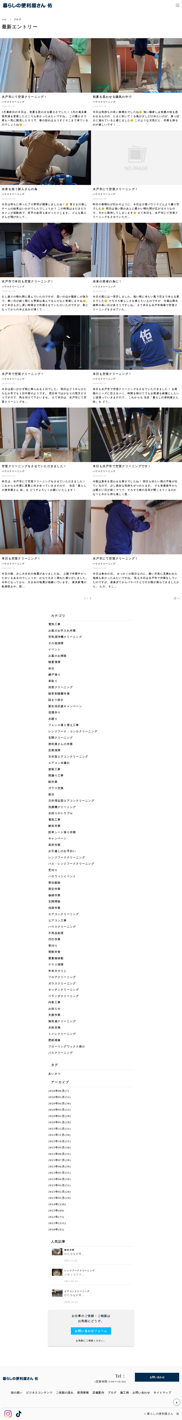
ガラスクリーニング (62, 983)
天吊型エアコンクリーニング (68, 756)
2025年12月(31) (59, 1128)
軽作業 (53, 781)
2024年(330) (57, 1204)
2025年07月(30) (59, 1160)
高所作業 (54, 844)
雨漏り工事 (56, 775)
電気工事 (54, 624)
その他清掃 (56, 643)
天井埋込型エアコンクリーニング (71, 800)
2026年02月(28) (59, 1116)
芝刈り (53, 870)
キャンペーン (57, 838)
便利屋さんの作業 (60, 744)
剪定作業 (54, 889)
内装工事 (54, 1002)
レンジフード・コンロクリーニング (72, 731)
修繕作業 (54, 895)
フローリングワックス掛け (66, 1046)
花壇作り (54, 712)
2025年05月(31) (59, 1172)
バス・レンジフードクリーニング (71, 863)
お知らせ (54, 1008)
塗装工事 (54, 769)
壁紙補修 (54, 1040)
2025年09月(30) (59, 1147)
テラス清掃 (56, 964)
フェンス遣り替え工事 (63, 725)
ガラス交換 (56, 788)
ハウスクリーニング (62, 926)
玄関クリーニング (60, 737)
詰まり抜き (56, 699)
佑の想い (17, 1392)
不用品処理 (56, 933)
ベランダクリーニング (63, 996)
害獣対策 (54, 952)
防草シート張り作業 (62, 832)
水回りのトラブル (60, 813)
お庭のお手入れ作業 (62, 630)
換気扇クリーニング (62, 1021)
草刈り (53, 945)
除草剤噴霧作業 (59, 693)
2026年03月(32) (59, 1109)
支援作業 (54, 1015)
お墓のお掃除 (57, 655)
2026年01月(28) (59, 1122)
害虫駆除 (54, 882)
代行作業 (54, 939)
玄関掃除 (54, 901)
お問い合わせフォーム (91, 1330)
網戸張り (54, 674)
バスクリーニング (60, 1052)
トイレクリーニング (62, 1034)
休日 (51, 668)
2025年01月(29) (59, 1198)
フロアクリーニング (62, 977)
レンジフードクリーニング (66, 857)
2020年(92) (56, 1229)
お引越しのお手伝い (62, 851)
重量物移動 (56, 958)
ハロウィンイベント (62, 876)
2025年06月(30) (59, 1166)
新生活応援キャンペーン (65, 706)
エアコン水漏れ (59, 762)
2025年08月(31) (59, 1154)
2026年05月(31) (59, 1097)
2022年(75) (56, 1217)
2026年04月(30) (59, 1103)
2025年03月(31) (59, 1185)
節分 (51, 794)
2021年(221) (57, 1223)
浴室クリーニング (60, 687)
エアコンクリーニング (63, 914)
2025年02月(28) (59, 1191)
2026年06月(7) (58, 1090)
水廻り (53, 718)
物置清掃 (54, 662)
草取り (53, 681)
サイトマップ (162, 1392)
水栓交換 (54, 1027)
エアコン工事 (57, 920)
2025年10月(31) (59, 1141)
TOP (4, 19)
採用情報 (83, 1392)
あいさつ (54, 1073)
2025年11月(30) (59, 1135)
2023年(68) (56, 1210)
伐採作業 (54, 907)
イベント (54, 649)
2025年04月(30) (59, 1179)
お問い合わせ (141, 1392)
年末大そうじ (57, 971)
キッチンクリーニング (63, 989)
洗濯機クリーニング (62, 807)
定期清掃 (54, 750)
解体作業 (54, 825)
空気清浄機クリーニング (65, 636)
